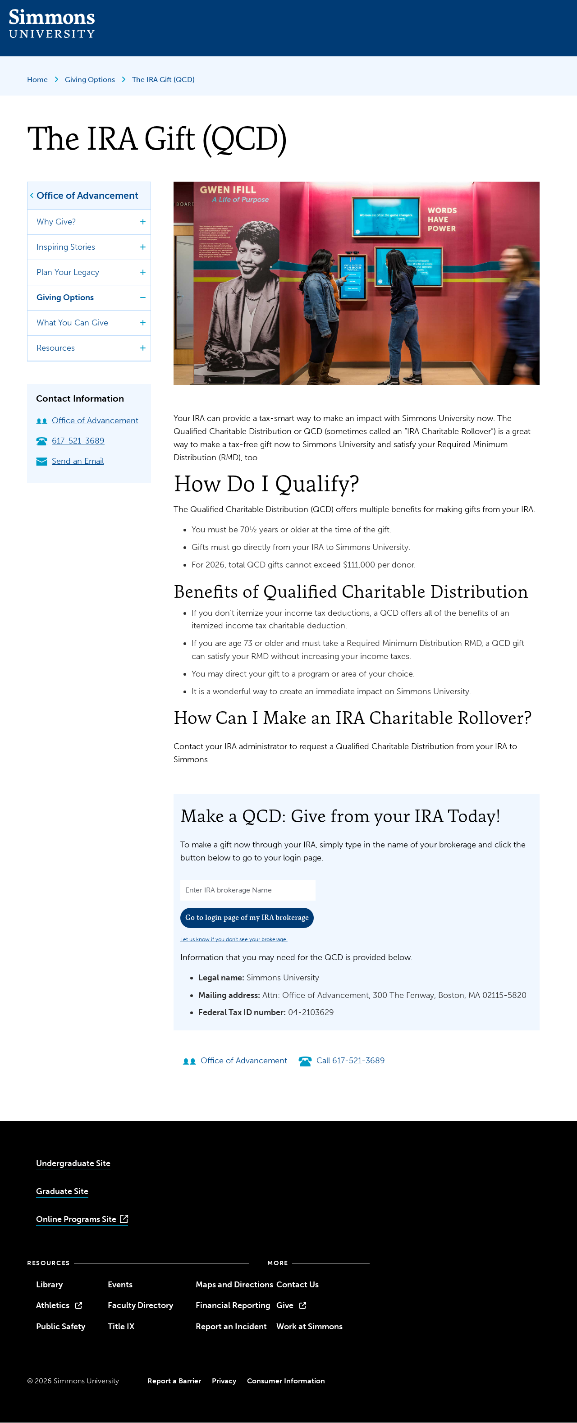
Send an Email (70, 461)
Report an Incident (231, 1326)
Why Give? (56, 222)
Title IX (121, 1326)
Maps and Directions (234, 1285)
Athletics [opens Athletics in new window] (52, 1305)
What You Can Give (72, 323)
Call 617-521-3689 (341, 1061)
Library (49, 1285)
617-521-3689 (70, 441)
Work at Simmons (309, 1326)
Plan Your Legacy (68, 272)
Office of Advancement (87, 195)
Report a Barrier (174, 1381)
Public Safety (60, 1326)
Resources (56, 348)
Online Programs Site (76, 1219)
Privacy (224, 1381)
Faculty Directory (140, 1305)
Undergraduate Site (73, 1163)
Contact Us (297, 1285)
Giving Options (91, 79)
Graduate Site (62, 1191)
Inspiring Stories (66, 247)
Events (120, 1285)
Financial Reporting (233, 1305)
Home (38, 79)
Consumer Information (286, 1381)
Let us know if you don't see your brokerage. (234, 939)
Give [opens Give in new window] (284, 1305)
